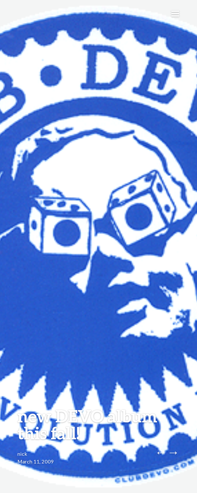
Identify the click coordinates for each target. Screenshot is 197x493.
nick (22, 454)
